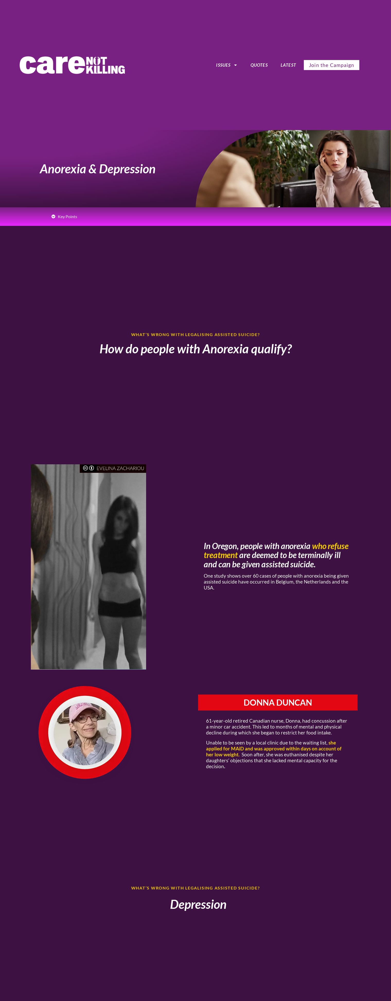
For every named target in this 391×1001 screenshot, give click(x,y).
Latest (288, 65)
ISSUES (226, 65)
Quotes (259, 65)
